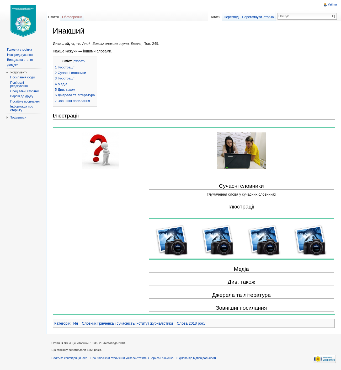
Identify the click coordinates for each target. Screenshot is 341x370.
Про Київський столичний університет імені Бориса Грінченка (132, 358)
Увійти (332, 4)
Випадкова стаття (20, 60)
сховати (80, 61)
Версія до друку (21, 96)
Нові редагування (20, 55)
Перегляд (231, 17)
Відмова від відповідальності (196, 358)
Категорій (62, 323)
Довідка (12, 65)
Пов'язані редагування (19, 84)
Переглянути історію (258, 17)
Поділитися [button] (18, 117)
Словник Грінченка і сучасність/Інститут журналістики (127, 323)
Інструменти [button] (19, 72)
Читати (215, 17)
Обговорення (72, 17)
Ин (75, 323)
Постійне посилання (25, 101)
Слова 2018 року (191, 323)
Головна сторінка (19, 49)
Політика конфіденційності (69, 358)
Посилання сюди (22, 77)
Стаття (53, 17)
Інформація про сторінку (21, 108)
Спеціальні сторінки (24, 91)
